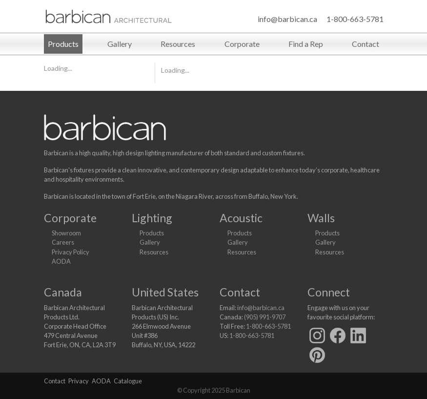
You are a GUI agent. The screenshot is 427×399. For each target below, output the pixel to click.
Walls (321, 218)
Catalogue (128, 381)
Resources (178, 43)
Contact (365, 43)
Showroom (66, 233)
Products (63, 43)
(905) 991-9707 (264, 317)
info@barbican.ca (287, 18)
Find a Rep (305, 43)
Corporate (242, 43)
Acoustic (241, 218)
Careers (63, 242)
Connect (328, 292)
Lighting (152, 218)
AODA (61, 261)
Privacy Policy (70, 252)
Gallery (119, 43)
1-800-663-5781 (355, 18)
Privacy (78, 381)
